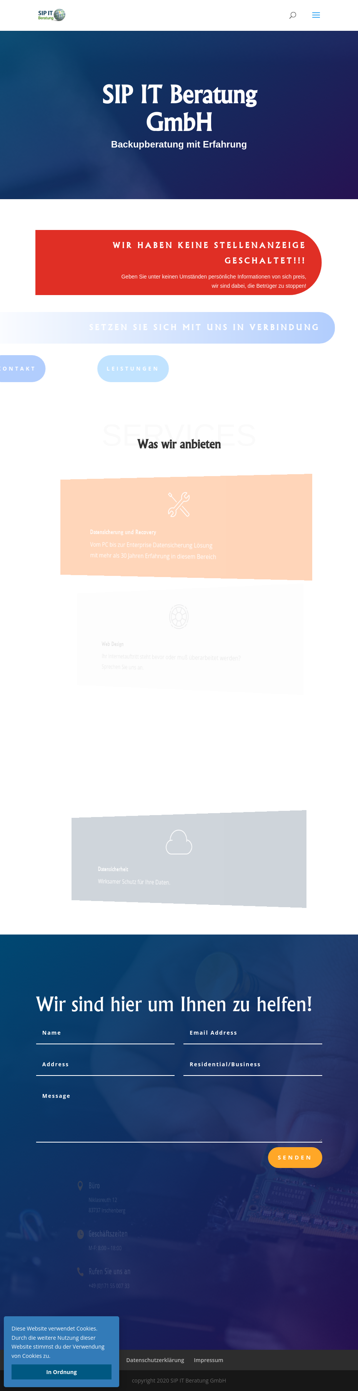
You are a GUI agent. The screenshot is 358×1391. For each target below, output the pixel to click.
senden (295, 1157)
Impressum (208, 1360)
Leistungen (80, 368)
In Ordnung (61, 1372)
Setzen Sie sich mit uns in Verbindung (194, 327)
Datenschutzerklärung (155, 1360)
